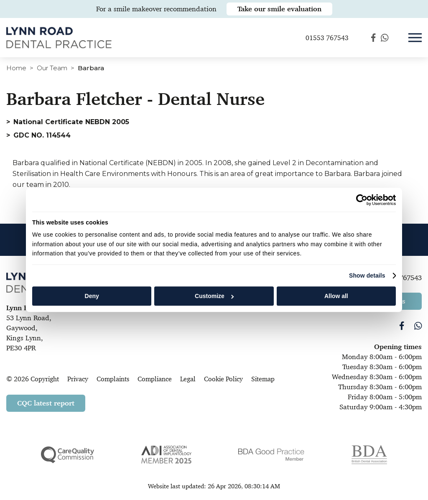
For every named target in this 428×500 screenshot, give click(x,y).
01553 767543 (327, 39)
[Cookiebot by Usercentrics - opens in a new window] (359, 200)
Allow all (336, 296)
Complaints (113, 379)
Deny (92, 296)
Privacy (77, 379)
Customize (214, 296)
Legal (188, 379)
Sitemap (263, 379)
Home (16, 68)
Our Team (52, 68)
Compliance (155, 379)
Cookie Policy (223, 379)
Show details (367, 275)
